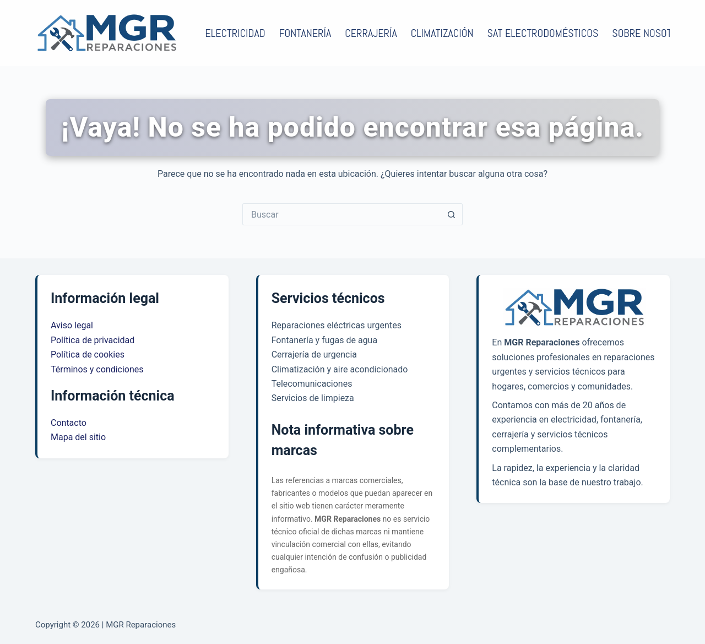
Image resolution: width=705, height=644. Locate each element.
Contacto (68, 423)
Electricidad (235, 33)
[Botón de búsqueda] (452, 214)
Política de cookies (87, 354)
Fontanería (305, 33)
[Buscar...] (341, 214)
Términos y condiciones (97, 369)
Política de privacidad (92, 340)
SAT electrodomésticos (543, 33)
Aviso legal (72, 325)
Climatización (442, 33)
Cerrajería (371, 33)
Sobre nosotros (656, 33)
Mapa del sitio (78, 437)
